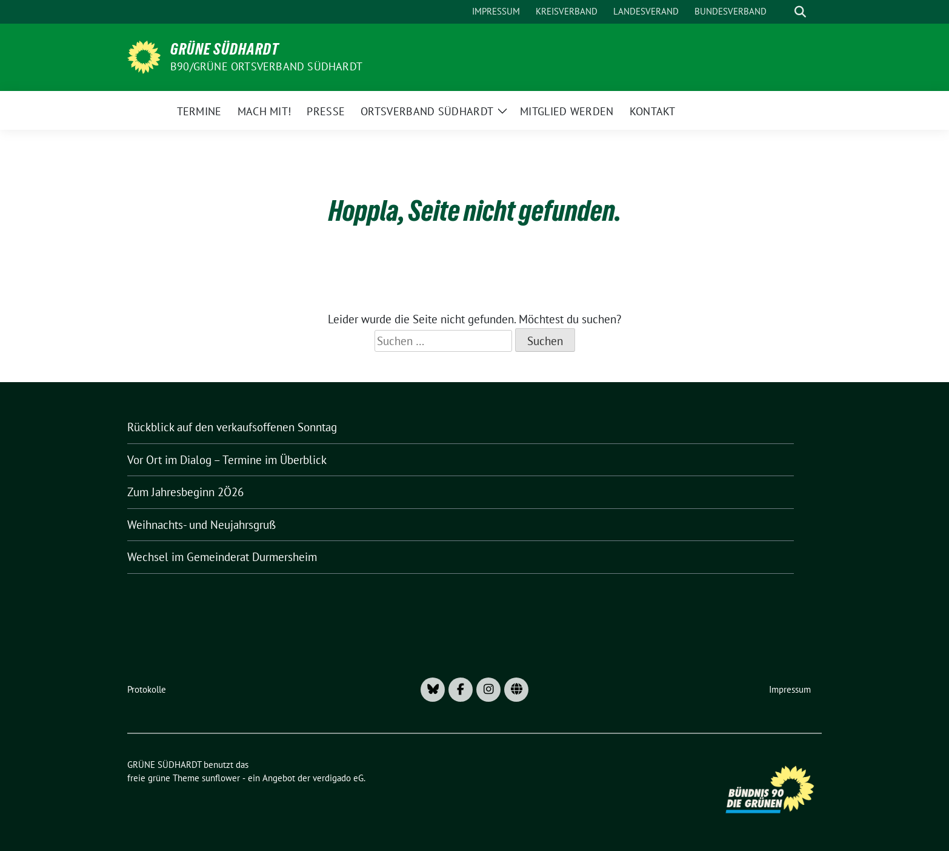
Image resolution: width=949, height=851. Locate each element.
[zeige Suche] (800, 12)
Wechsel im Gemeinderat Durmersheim (222, 557)
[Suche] (783, 12)
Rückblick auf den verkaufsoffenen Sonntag (232, 427)
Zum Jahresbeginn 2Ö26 (185, 492)
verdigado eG (338, 778)
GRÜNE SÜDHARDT (224, 49)
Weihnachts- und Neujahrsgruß (201, 524)
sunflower (221, 778)
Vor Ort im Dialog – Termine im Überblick (227, 459)
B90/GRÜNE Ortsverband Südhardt (266, 66)
